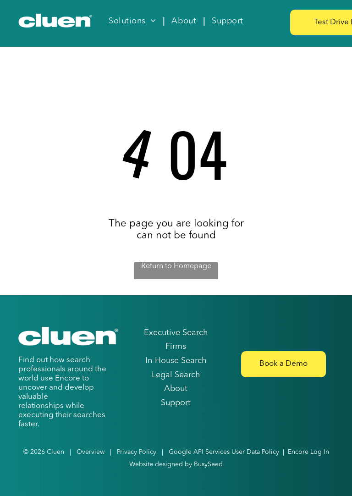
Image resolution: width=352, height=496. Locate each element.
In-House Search (176, 361)
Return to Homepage (176, 266)
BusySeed (208, 464)
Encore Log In (308, 452)
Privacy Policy (136, 452)
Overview (90, 452)
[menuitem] (133, 21)
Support (176, 403)
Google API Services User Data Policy (224, 452)
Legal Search (176, 375)
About (175, 389)
